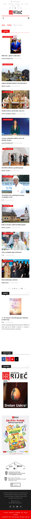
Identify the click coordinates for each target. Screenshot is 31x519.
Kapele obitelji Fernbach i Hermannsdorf (14, 83)
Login (18, 6)
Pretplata (17, 4)
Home (3, 25)
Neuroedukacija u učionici (9, 280)
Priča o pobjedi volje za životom (11, 252)
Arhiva (26, 4)
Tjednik (9, 25)
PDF (22, 4)
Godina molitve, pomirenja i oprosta (13, 111)
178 (21, 288)
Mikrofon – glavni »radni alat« (11, 55)
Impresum (10, 4)
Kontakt (13, 6)
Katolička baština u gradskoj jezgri (12, 168)
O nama (5, 4)
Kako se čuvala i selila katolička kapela (14, 224)
